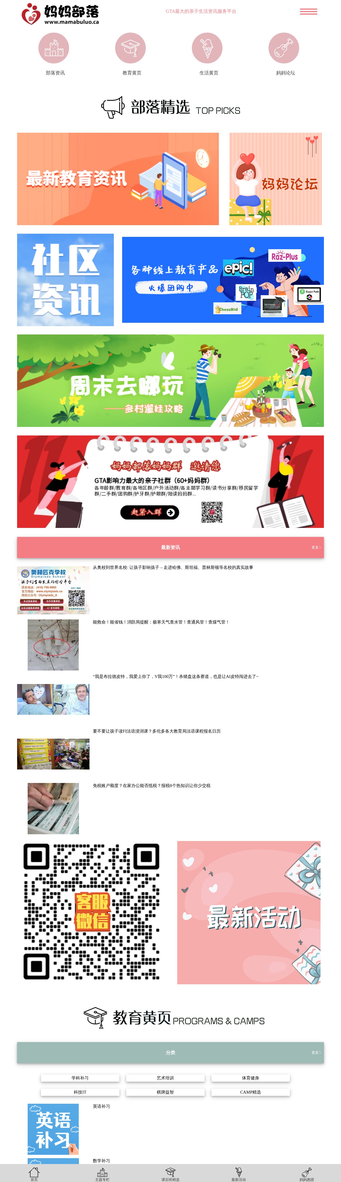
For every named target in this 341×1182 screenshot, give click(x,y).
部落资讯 (55, 72)
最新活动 (238, 1180)
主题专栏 (102, 1180)
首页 (34, 1180)
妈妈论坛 (285, 72)
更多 (315, 547)
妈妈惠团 (307, 1180)
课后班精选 (170, 1180)
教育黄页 (132, 72)
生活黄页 (209, 72)
